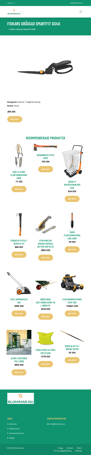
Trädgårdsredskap (32, 102)
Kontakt (70, 448)
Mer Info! (15, 119)
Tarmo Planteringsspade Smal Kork (72, 235)
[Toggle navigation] (81, 12)
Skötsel (21, 102)
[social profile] (15, 3)
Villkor (79, 448)
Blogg (11, 438)
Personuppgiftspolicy (63, 451)
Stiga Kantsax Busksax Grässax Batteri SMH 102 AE (45, 243)
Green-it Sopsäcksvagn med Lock (72, 184)
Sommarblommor (16, 433)
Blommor (13, 424)
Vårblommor (14, 428)
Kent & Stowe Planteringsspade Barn (19, 175)
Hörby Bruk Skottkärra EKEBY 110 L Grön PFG (45, 302)
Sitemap (78, 451)
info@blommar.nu (76, 3)
